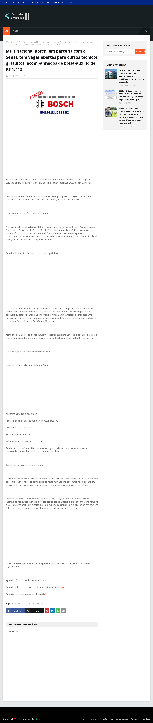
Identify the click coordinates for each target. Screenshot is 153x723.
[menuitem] (6, 31)
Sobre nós (14, 2)
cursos (28, 603)
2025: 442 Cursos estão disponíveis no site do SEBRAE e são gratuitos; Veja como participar (131, 95)
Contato (25, 2)
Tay (9, 75)
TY (20, 719)
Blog (38, 719)
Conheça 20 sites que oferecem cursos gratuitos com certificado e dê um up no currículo (131, 76)
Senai (21, 42)
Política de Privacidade (62, 2)
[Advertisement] (52, 148)
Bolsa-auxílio (17, 603)
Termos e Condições (41, 2)
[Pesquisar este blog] (120, 51)
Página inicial (11, 42)
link (42, 580)
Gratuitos (36, 603)
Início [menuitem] (15, 31)
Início (5, 2)
